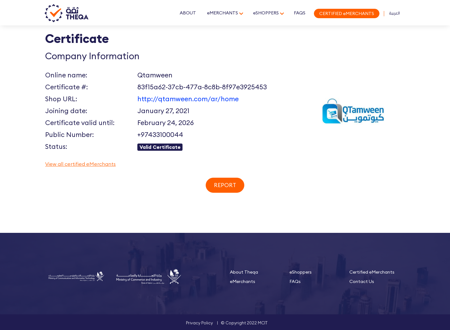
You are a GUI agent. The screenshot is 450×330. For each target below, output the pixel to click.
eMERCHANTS (222, 13)
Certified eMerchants (371, 272)
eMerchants (242, 281)
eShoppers (300, 272)
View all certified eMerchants (80, 164)
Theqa (66, 13)
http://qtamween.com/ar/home (188, 99)
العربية (394, 13)
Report (225, 185)
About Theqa (244, 272)
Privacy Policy (199, 322)
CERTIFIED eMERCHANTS (346, 13)
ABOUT (188, 13)
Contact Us (361, 281)
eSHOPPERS (266, 13)
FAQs (295, 281)
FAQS (299, 13)
